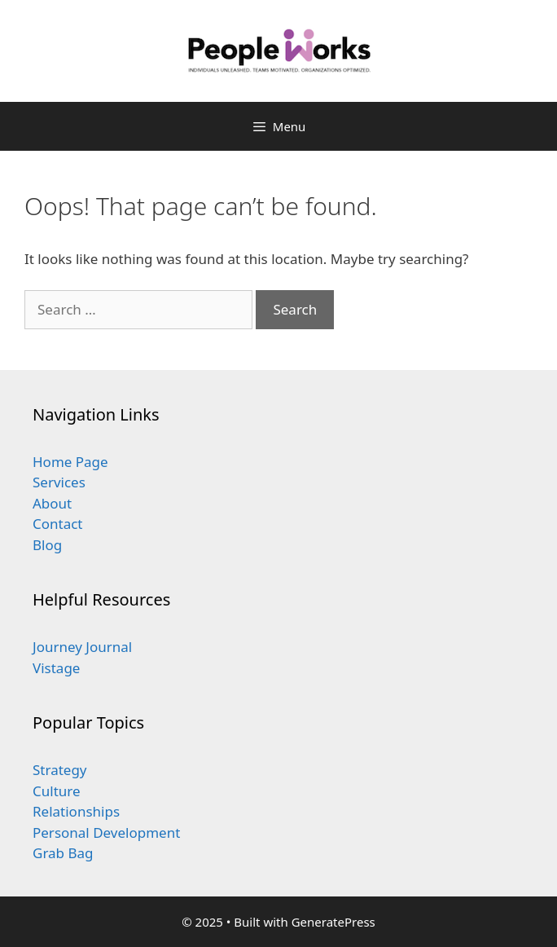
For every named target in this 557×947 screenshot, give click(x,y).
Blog (47, 544)
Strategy (60, 769)
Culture (57, 791)
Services (59, 482)
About (52, 503)
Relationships (76, 811)
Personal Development (106, 832)
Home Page (70, 461)
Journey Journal (82, 646)
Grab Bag (63, 852)
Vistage (56, 667)
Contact (58, 523)
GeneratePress (333, 922)
